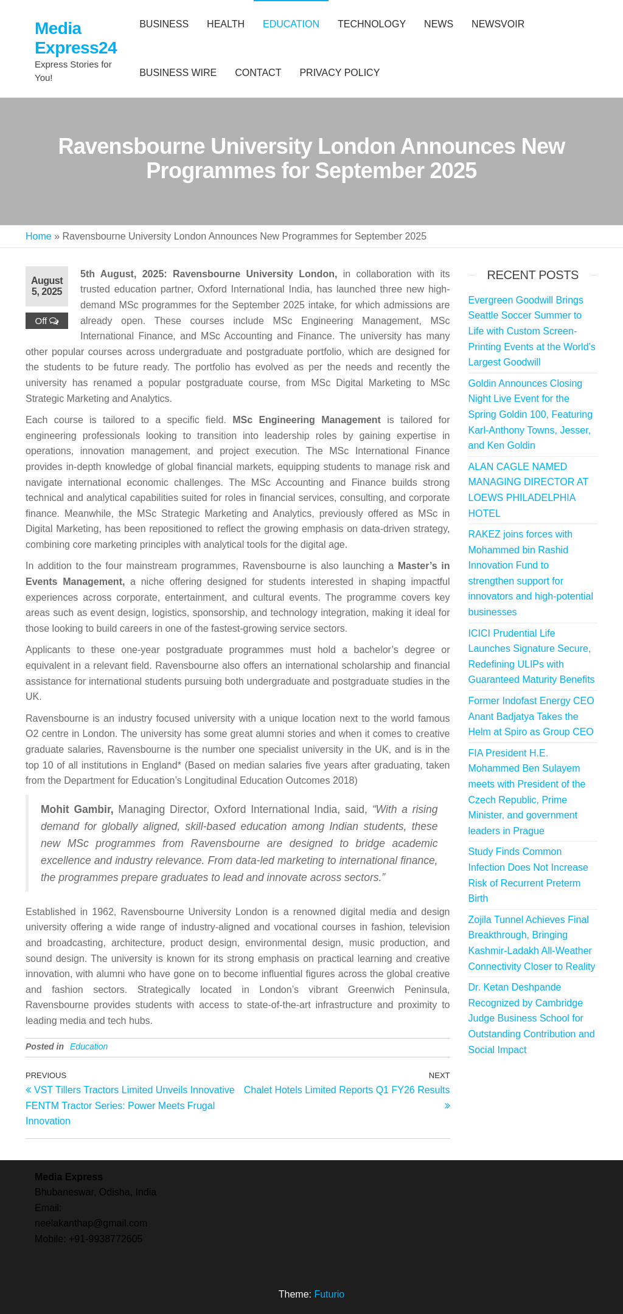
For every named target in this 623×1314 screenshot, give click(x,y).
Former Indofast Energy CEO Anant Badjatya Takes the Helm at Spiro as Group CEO (531, 716)
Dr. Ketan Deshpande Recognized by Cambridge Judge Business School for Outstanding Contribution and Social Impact (531, 1018)
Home (39, 236)
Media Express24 (76, 38)
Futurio (329, 1294)
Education (89, 1046)
